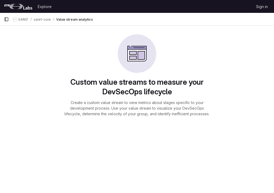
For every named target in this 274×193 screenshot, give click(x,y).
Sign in (262, 6)
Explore (45, 6)
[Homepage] (18, 6)
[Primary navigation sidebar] (6, 19)
